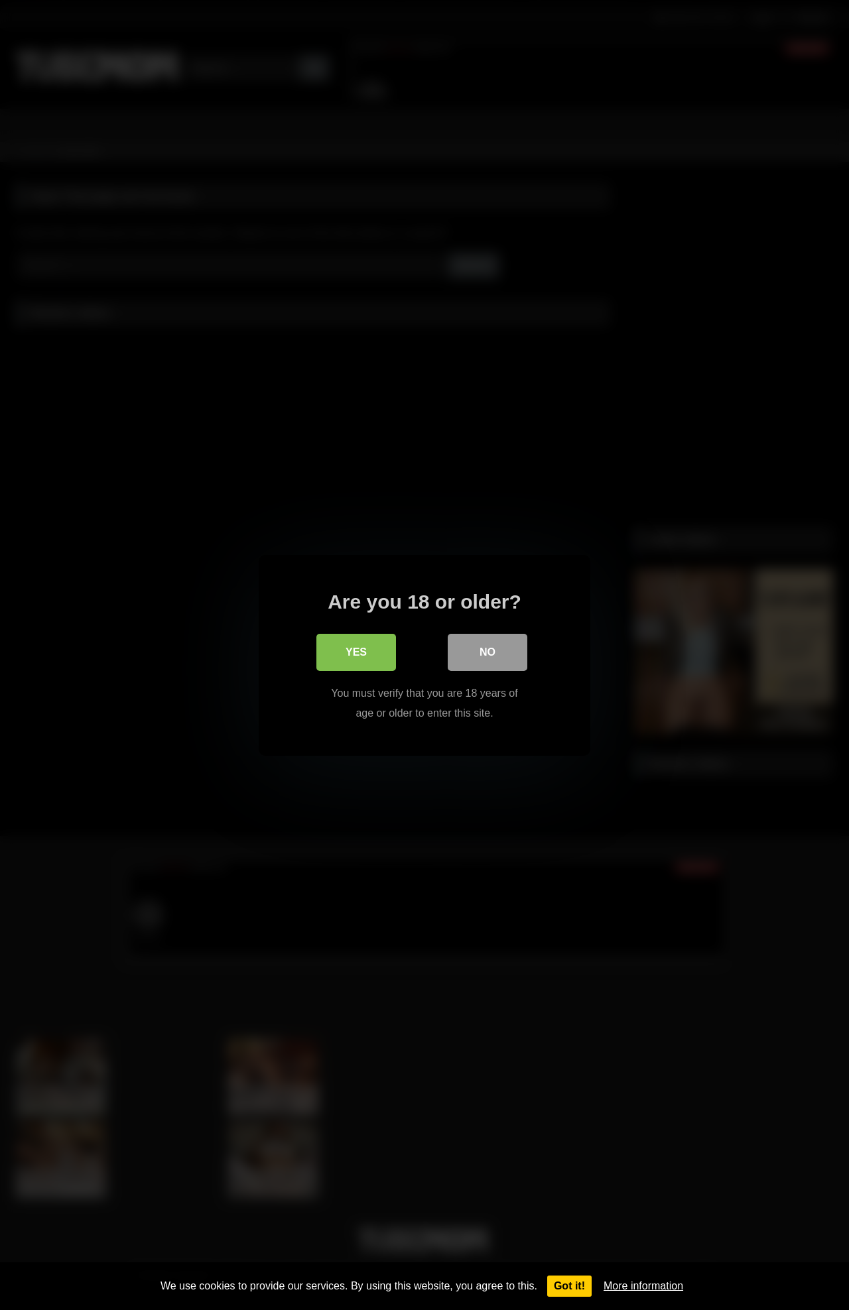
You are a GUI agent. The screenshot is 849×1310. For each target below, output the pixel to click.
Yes (356, 651)
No (487, 651)
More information (643, 1285)
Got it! (569, 1285)
